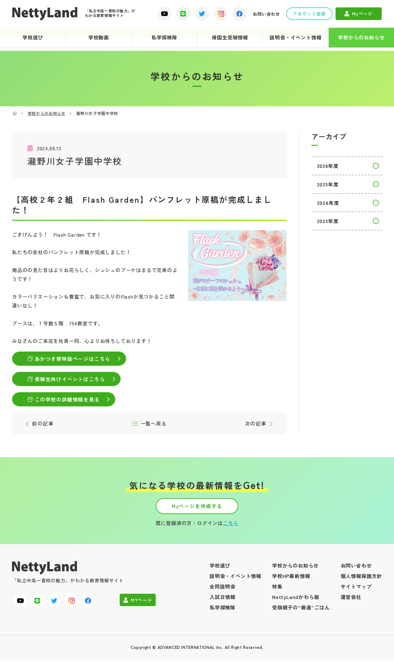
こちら (230, 535)
